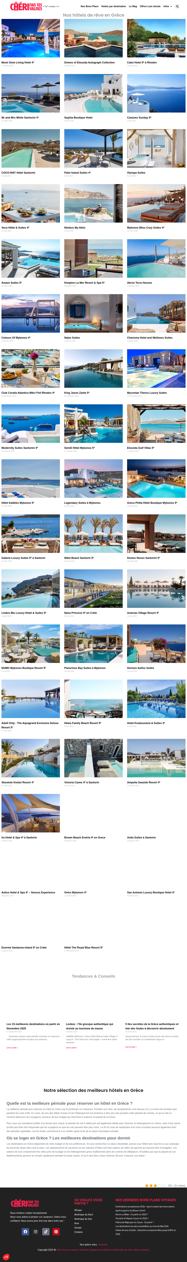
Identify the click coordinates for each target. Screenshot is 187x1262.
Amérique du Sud (83, 1219)
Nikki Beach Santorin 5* (79, 558)
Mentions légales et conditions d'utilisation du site (106, 1249)
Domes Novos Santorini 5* (143, 558)
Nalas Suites (72, 337)
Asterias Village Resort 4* (143, 612)
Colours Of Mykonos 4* (15, 337)
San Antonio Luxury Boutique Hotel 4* (151, 892)
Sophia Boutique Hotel (78, 117)
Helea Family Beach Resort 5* (82, 723)
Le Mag (133, 6)
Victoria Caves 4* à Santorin (81, 782)
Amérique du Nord (83, 1214)
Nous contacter (141, 1249)
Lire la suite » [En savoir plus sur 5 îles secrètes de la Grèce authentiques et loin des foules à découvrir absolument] (131, 1047)
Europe (78, 1227)
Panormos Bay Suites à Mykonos (85, 668)
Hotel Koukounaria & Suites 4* (146, 723)
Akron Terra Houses (139, 282)
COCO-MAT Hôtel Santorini (18, 172)
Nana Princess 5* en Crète (80, 612)
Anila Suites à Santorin (141, 837)
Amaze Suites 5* (11, 282)
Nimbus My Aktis (74, 227)
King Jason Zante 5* (76, 392)
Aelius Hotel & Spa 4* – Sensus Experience (28, 892)
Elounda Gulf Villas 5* (140, 447)
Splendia (102, 1244)
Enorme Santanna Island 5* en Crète (24, 947)
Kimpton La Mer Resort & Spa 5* (84, 282)
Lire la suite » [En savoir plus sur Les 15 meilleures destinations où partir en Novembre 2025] (12, 1048)
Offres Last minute (150, 6)
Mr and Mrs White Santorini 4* (20, 117)
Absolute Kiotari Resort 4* (17, 782)
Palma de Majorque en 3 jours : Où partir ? (135, 1222)
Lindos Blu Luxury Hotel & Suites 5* (23, 612)
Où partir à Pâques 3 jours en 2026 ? (132, 1218)
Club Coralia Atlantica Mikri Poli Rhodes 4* (28, 392)
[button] (177, 6)
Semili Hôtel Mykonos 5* (79, 447)
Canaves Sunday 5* (139, 117)
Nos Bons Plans (89, 6)
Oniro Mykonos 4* (75, 892)
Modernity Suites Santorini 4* (19, 447)
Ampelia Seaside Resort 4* (143, 782)
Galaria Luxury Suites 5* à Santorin (23, 558)
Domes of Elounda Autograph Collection (89, 62)
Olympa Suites (136, 172)
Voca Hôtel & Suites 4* (15, 227)
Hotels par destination (113, 6)
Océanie (78, 1232)
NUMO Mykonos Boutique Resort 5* (23, 668)
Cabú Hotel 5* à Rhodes (142, 62)
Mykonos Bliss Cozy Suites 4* (145, 227)
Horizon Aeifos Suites (140, 668)
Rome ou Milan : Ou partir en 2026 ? (132, 1214)
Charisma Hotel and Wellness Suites (150, 337)
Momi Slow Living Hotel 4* (17, 62)
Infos (167, 6)
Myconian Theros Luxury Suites (147, 392)
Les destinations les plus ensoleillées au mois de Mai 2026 (142, 1226)
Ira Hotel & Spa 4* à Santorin (19, 837)
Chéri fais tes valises (67, 1249)
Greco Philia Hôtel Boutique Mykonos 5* (152, 502)
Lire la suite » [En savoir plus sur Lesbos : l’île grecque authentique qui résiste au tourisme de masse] (71, 1048)
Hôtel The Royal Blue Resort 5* (83, 947)
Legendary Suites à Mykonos (82, 502)
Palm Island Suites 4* (77, 172)
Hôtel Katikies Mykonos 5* (17, 502)
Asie (76, 1223)
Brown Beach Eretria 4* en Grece (84, 837)
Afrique (78, 1210)
